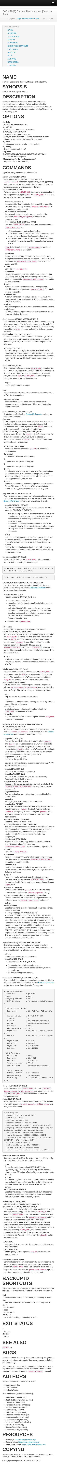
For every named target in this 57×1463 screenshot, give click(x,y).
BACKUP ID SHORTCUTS (18, 46)
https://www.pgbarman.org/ (25, 1439)
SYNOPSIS (12, 33)
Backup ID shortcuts (34, 414)
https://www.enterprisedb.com (28, 19)
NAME (10, 30)
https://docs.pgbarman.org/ (28, 1442)
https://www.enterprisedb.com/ (34, 1444)
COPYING (12, 65)
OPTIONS (11, 40)
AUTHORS (12, 59)
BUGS (10, 56)
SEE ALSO (12, 52)
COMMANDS (13, 43)
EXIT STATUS (13, 49)
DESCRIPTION (13, 36)
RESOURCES (13, 62)
